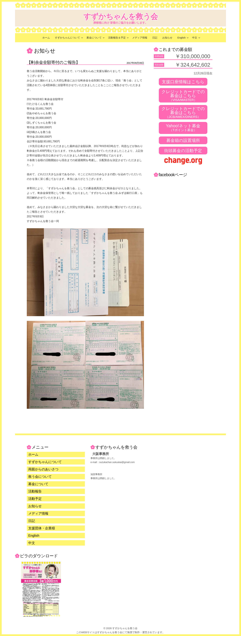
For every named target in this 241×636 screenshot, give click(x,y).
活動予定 (35, 499)
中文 (194, 37)
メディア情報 (139, 37)
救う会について (40, 476)
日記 (154, 37)
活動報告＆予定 (117, 37)
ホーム (46, 37)
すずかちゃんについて (67, 37)
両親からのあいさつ (43, 469)
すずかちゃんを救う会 (120, 16)
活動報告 (35, 491)
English (181, 37)
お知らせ (167, 37)
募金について (94, 37)
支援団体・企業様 (41, 528)
